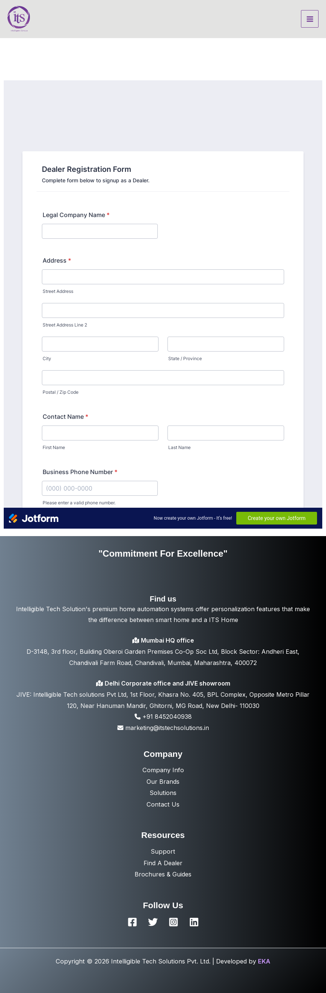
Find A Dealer (163, 863)
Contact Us (163, 804)
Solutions (163, 792)
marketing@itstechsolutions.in (163, 727)
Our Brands (163, 781)
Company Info (163, 770)
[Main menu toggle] (310, 19)
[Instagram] (173, 922)
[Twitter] (153, 922)
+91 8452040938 (163, 716)
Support (163, 851)
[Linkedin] (194, 922)
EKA (264, 961)
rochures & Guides (165, 874)
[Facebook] (132, 922)
